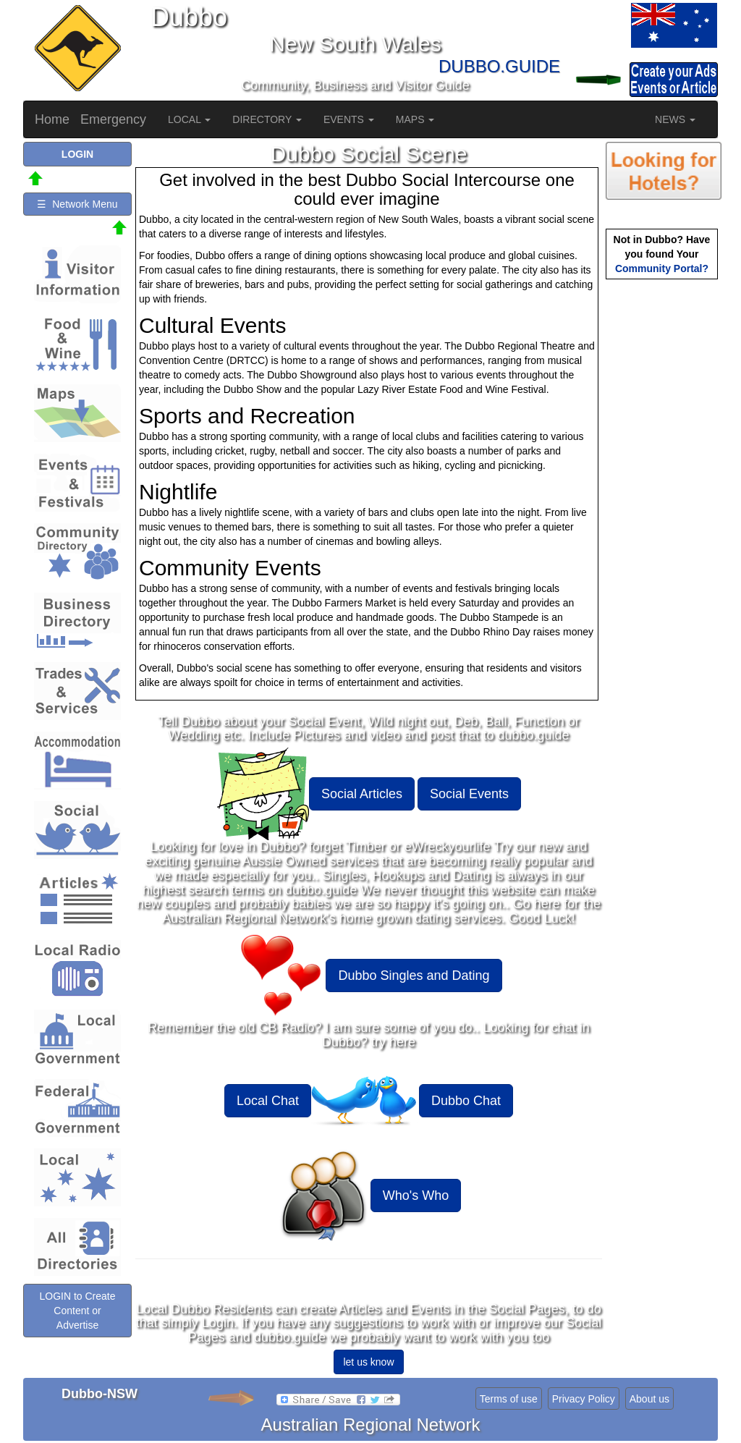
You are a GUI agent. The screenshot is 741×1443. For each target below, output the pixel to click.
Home (52, 119)
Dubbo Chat (466, 1100)
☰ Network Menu (77, 204)
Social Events (469, 794)
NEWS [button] (675, 119)
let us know (368, 1362)
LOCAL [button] (189, 119)
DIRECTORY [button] (267, 119)
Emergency (113, 119)
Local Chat (268, 1100)
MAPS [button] (415, 119)
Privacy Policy (583, 1399)
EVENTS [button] (348, 119)
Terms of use (509, 1399)
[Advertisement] (663, 511)
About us (649, 1399)
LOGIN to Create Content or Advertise (77, 1310)
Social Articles (361, 794)
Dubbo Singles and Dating (413, 975)
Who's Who (416, 1195)
